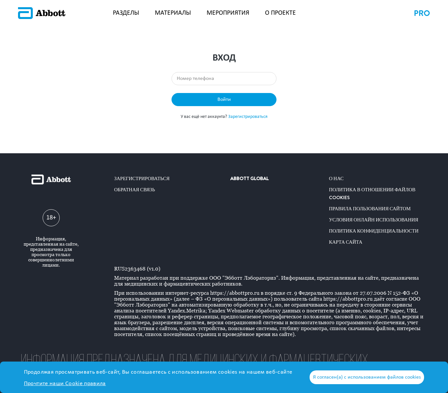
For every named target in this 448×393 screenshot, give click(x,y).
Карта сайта (345, 242)
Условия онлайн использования (373, 219)
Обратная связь (134, 189)
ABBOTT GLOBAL (249, 178)
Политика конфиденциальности (373, 230)
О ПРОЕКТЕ (280, 13)
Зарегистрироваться (248, 116)
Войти (224, 99)
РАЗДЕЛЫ (126, 13)
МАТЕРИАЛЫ (173, 13)
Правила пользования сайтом (370, 208)
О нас (336, 178)
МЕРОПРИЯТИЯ (228, 13)
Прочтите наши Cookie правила (65, 383)
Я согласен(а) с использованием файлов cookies (367, 377)
